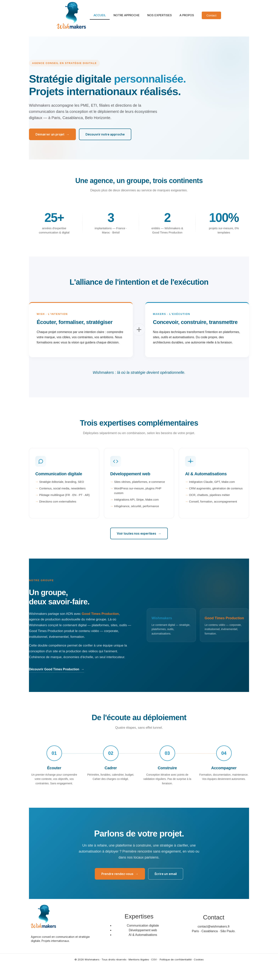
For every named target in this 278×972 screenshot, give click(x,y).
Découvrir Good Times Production (56, 669)
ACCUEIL (100, 15)
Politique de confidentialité (176, 959)
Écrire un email (166, 874)
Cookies (199, 959)
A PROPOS (187, 15)
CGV (154, 959)
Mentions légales (139, 959)
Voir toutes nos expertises (139, 533)
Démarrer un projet (52, 134)
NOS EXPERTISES (159, 15)
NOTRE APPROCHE (127, 15)
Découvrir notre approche (105, 134)
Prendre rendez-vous (119, 873)
